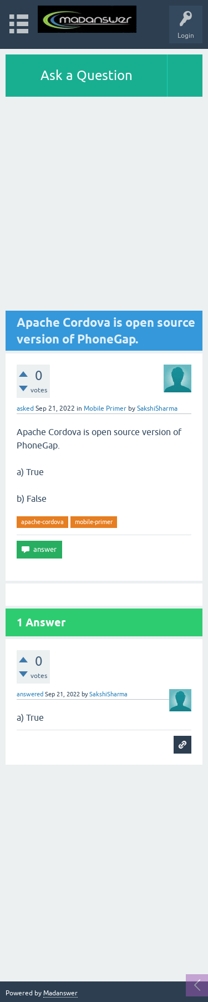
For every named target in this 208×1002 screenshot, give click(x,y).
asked (25, 408)
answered (30, 694)
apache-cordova (42, 522)
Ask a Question (86, 75)
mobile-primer (94, 522)
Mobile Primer (105, 408)
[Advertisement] (104, 206)
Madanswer (60, 993)
